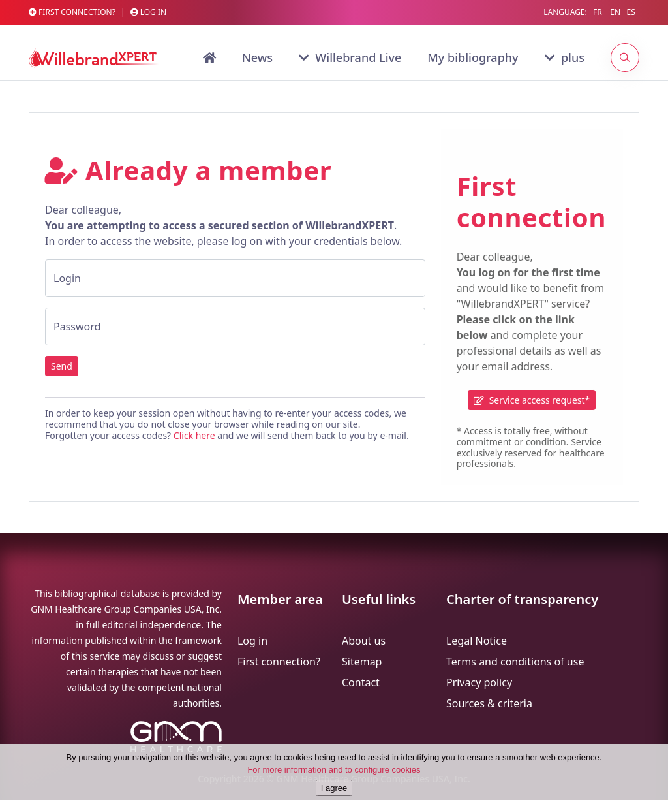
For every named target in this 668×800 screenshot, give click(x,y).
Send (61, 366)
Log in (148, 12)
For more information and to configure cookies (333, 783)
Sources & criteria (489, 703)
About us (364, 640)
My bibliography (472, 57)
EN (615, 12)
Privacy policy (479, 682)
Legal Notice (476, 640)
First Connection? (72, 12)
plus (564, 57)
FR (597, 12)
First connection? (278, 661)
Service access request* (532, 400)
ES (630, 12)
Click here (194, 435)
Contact (361, 682)
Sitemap (362, 661)
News (257, 57)
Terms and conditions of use (515, 661)
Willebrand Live (350, 57)
